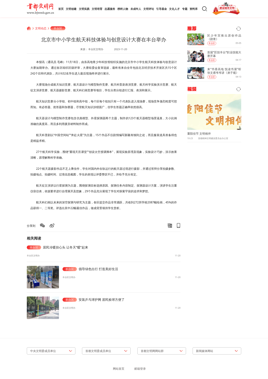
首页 (61, 9)
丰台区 (58, 28)
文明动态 (40, 28)
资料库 (194, 9)
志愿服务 (110, 9)
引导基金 (161, 9)
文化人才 (174, 9)
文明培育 (97, 9)
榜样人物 (122, 9)
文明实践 (84, 9)
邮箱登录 (140, 369)
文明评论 (148, 9)
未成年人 (135, 9)
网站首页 (118, 369)
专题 (184, 9)
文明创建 (71, 9)
